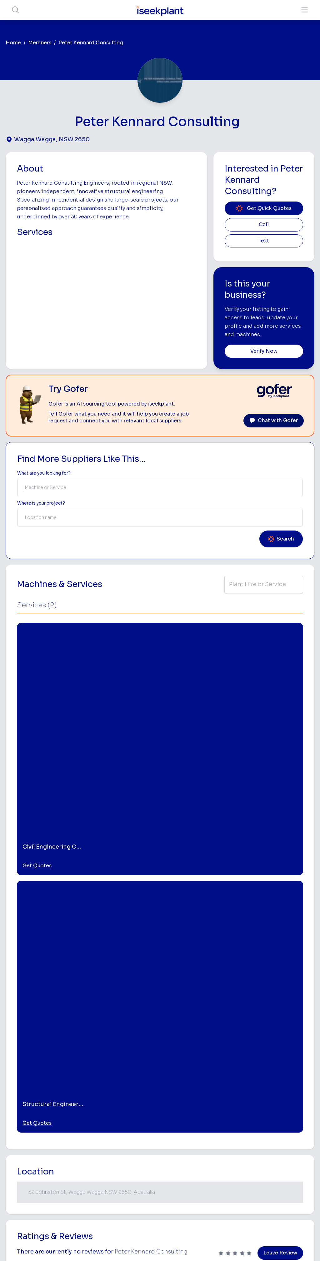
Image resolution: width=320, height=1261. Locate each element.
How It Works (140, 1110)
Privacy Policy (97, 1246)
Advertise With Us (144, 1140)
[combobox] (160, 487)
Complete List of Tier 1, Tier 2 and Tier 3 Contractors (295, 1142)
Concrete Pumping (191, 1124)
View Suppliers (141, 1120)
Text (263, 241)
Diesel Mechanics (243, 1158)
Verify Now (264, 351)
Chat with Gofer (273, 420)
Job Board (287, 1090)
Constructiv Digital (138, 1152)
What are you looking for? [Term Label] (44, 473)
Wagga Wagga (31, 909)
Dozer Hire (192, 1146)
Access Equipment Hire (197, 1109)
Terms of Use (59, 1246)
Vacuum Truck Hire (242, 1173)
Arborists (242, 1135)
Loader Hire (244, 1096)
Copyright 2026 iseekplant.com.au (156, 1246)
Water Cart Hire (197, 1166)
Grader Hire (193, 1176)
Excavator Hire (196, 1156)
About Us (135, 1100)
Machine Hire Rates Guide (289, 1103)
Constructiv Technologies (140, 1168)
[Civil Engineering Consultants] (159, 1000)
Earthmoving (245, 1106)
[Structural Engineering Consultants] (237, 1000)
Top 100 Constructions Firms (291, 1121)
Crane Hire (192, 1137)
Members (39, 43)
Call (264, 225)
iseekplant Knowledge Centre (288, 1179)
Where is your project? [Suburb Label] (41, 503)
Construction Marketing (289, 1160)
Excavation (192, 1196)
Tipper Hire (243, 1126)
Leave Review (280, 836)
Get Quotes (37, 706)
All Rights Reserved (223, 1246)
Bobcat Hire (194, 1096)
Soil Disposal (241, 1204)
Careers (134, 1190)
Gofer (132, 1180)
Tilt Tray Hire (194, 1186)
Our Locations (140, 1130)
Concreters (244, 1145)
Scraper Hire (245, 1116)
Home (13, 43)
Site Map (262, 1246)
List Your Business (43, 1142)
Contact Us (138, 1200)
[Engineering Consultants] (82, 1000)
